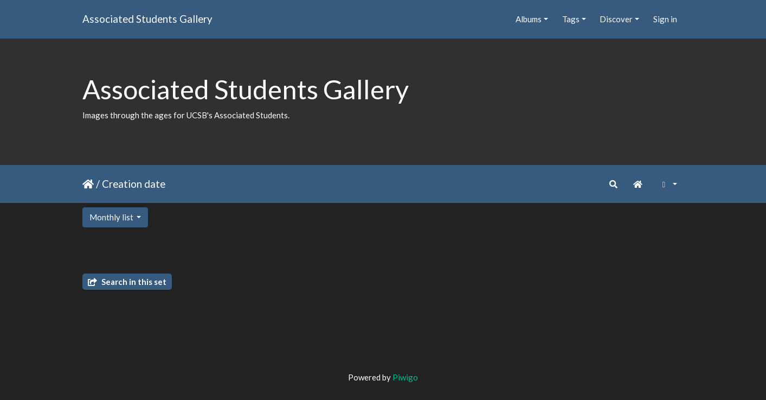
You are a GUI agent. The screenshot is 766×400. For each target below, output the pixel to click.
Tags (571, 19)
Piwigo (405, 377)
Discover (616, 19)
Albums (529, 19)
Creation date (133, 183)
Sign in (665, 19)
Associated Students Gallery (147, 18)
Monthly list (112, 217)
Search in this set (127, 282)
